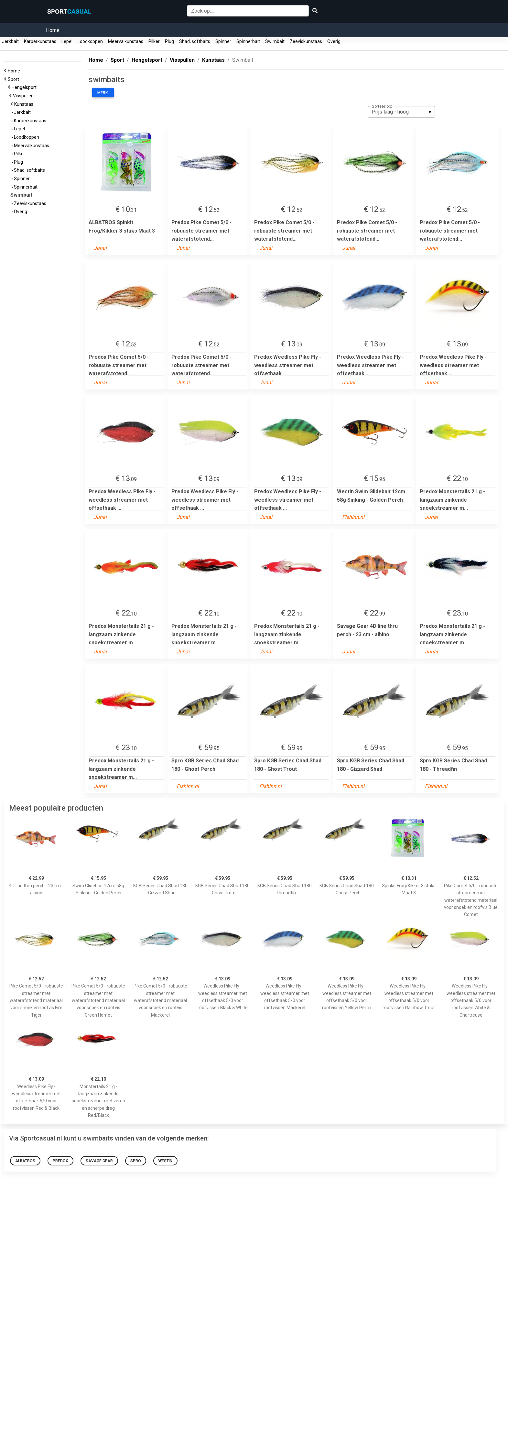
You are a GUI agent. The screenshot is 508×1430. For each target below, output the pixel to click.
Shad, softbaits (194, 41)
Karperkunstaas (40, 41)
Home (52, 30)
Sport (14, 79)
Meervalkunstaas (125, 41)
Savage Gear (99, 1161)
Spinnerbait (248, 41)
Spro (135, 1161)
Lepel (66, 41)
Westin (165, 1161)
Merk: (103, 93)
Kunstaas (24, 104)
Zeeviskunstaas (306, 41)
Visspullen (24, 95)
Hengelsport (25, 87)
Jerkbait (10, 41)
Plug (169, 41)
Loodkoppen (90, 41)
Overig (333, 41)
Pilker (154, 41)
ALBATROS (25, 1161)
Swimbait (274, 41)
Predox (60, 1161)
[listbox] (401, 112)
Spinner (223, 41)
